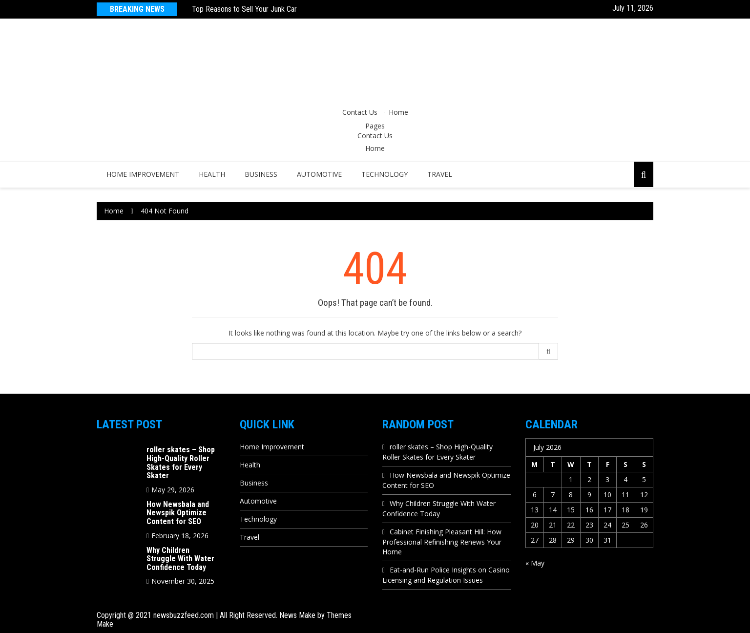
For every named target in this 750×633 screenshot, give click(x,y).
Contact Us (359, 112)
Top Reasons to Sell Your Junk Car (244, 9)
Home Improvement (142, 174)
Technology (384, 174)
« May (534, 563)
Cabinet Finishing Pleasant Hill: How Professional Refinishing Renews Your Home (441, 541)
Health (212, 174)
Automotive (319, 174)
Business (261, 174)
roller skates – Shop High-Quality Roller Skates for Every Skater (180, 462)
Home (398, 112)
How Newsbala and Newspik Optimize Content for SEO (177, 513)
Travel (439, 174)
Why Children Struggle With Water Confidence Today (180, 559)
